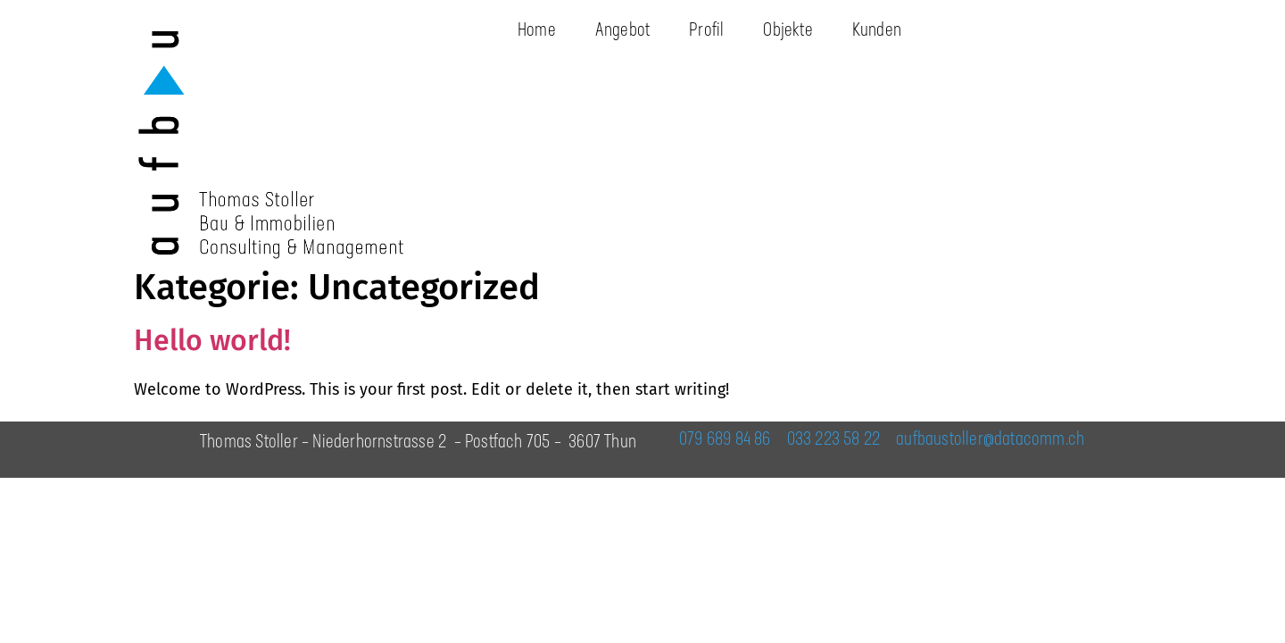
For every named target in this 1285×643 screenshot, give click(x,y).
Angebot (622, 31)
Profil (706, 31)
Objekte (787, 31)
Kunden (876, 31)
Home (537, 31)
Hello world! (212, 340)
